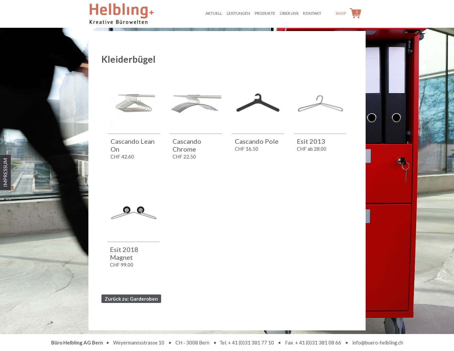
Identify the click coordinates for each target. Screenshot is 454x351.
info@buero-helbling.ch (377, 342)
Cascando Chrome (187, 145)
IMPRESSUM (5, 172)
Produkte (265, 13)
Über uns (289, 13)
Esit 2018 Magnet (124, 253)
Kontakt (312, 13)
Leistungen (238, 13)
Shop (341, 13)
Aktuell (213, 13)
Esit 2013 (311, 141)
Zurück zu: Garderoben (131, 299)
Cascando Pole (257, 141)
